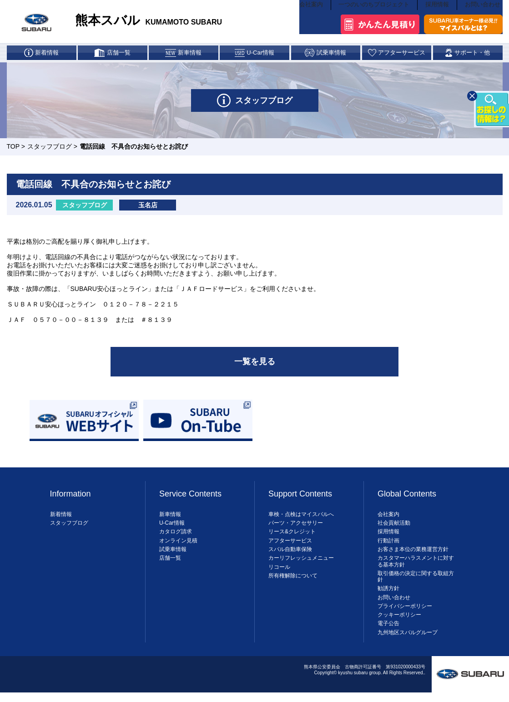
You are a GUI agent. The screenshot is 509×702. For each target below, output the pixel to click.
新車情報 (170, 521)
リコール (279, 574)
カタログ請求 (175, 539)
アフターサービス (290, 548)
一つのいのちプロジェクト (375, 21)
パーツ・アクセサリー (295, 530)
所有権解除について (292, 583)
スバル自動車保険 (290, 556)
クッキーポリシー (399, 622)
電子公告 (388, 631)
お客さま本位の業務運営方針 (413, 556)
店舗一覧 (170, 565)
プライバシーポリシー (405, 613)
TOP (13, 152)
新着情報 (61, 521)
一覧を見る (254, 368)
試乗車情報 (172, 556)
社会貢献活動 (394, 530)
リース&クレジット (292, 539)
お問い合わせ (484, 21)
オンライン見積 (178, 548)
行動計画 (388, 548)
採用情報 (438, 21)
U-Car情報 (172, 530)
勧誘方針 (388, 596)
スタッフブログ (49, 152)
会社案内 (313, 21)
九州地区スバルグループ (408, 640)
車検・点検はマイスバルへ (301, 521)
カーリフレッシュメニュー (301, 565)
